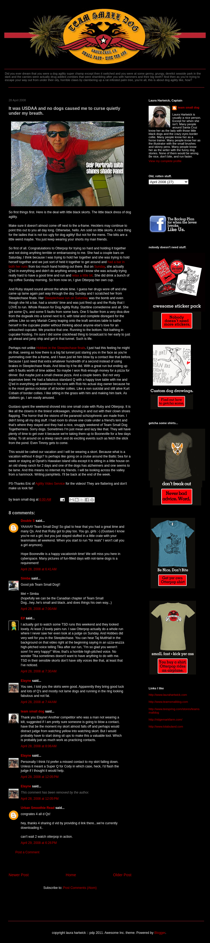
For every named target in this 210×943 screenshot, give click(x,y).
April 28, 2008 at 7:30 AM (39, 671)
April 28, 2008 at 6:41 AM (39, 569)
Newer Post (19, 875)
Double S (28, 521)
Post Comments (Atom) (80, 888)
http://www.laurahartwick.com (168, 694)
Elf (23, 618)
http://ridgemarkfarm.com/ (165, 719)
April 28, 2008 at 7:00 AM (39, 609)
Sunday (99, 266)
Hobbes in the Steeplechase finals (60, 348)
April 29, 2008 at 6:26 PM (39, 843)
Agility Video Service (50, 484)
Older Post (122, 875)
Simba (25, 578)
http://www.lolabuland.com (166, 726)
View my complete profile (165, 161)
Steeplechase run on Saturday (66, 298)
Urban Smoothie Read (37, 808)
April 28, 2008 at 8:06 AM (39, 746)
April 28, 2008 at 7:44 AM (39, 702)
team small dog (32, 711)
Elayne (26, 681)
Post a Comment (27, 852)
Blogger (159, 933)
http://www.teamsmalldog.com (168, 701)
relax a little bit (82, 275)
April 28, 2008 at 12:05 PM (39, 777)
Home (71, 875)
